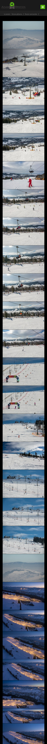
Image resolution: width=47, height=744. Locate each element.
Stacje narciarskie (31, 14)
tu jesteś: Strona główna (13, 14)
